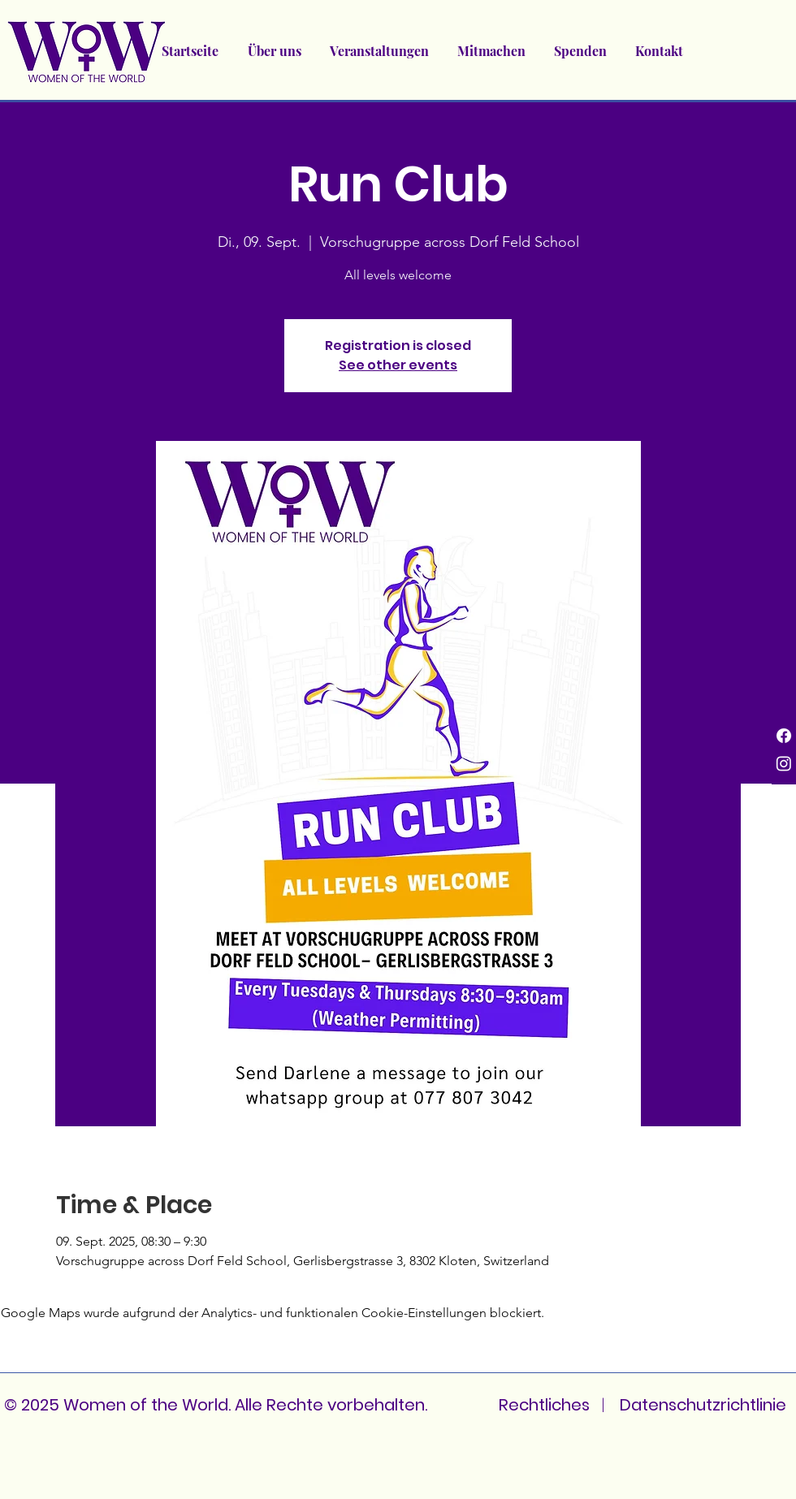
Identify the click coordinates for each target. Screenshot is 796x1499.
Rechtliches (544, 1404)
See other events (398, 365)
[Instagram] (784, 763)
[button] (379, 51)
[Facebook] (784, 735)
